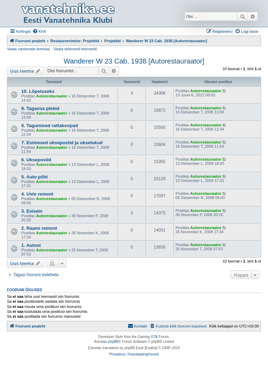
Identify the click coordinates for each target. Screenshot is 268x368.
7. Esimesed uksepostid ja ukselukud (62, 142)
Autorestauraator (51, 96)
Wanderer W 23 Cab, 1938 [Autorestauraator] (134, 61)
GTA (154, 337)
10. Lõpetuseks (37, 91)
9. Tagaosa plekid (40, 108)
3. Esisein (32, 211)
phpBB (113, 342)
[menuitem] (39, 31)
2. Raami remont (39, 228)
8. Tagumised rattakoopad (49, 125)
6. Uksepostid (36, 159)
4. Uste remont (37, 194)
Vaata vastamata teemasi (28, 49)
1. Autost (31, 245)
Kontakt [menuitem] (137, 325)
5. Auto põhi (34, 176)
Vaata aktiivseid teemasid (75, 49)
